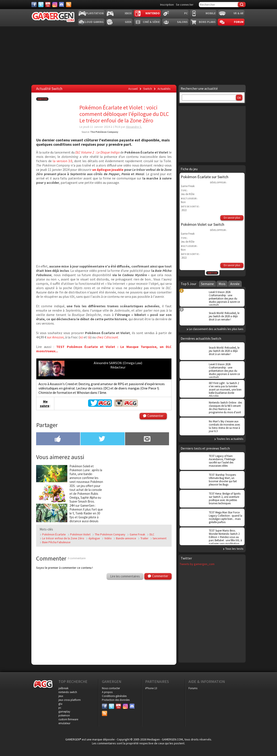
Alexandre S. (134, 127)
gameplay (64, 711)
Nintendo (152, 13)
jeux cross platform (69, 700)
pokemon (64, 715)
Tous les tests (234, 549)
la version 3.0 (62, 161)
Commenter (155, 416)
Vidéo (108, 538)
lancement (159, 538)
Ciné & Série (151, 22)
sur (55, 337)
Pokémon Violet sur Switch (202, 224)
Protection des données (116, 700)
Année (235, 284)
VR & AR (238, 13)
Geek (128, 22)
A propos (107, 692)
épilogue (94, 538)
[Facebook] (34, 4)
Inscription (167, 4)
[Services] (68, 4)
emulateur (64, 723)
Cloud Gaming (93, 22)
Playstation (95, 13)
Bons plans (207, 22)
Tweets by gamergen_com (197, 564)
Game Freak (137, 534)
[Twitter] (40, 4)
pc (59, 708)
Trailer (144, 538)
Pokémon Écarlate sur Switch (204, 176)
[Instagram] (54, 4)
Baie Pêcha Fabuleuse (56, 542)
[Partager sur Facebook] (58, 439)
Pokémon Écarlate (54, 534)
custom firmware (68, 719)
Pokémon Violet (80, 534)
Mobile (211, 13)
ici (81, 337)
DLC (152, 534)
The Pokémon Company (110, 534)
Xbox (128, 13)
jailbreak (63, 688)
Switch (42, 99)
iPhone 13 (151, 688)
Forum (238, 22)
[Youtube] (47, 4)
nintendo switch (67, 692)
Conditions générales (114, 696)
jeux (60, 696)
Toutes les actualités (230, 439)
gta (60, 704)
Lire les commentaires (125, 576)
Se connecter (184, 4)
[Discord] (61, 4)
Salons (182, 22)
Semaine (207, 284)
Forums (192, 688)
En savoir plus (232, 217)
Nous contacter (111, 688)
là (89, 337)
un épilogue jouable (108, 169)
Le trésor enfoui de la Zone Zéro (63, 538)
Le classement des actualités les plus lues (216, 329)
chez (107, 337)
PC (186, 13)
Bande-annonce (126, 538)
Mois (222, 284)
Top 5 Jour (188, 284)
